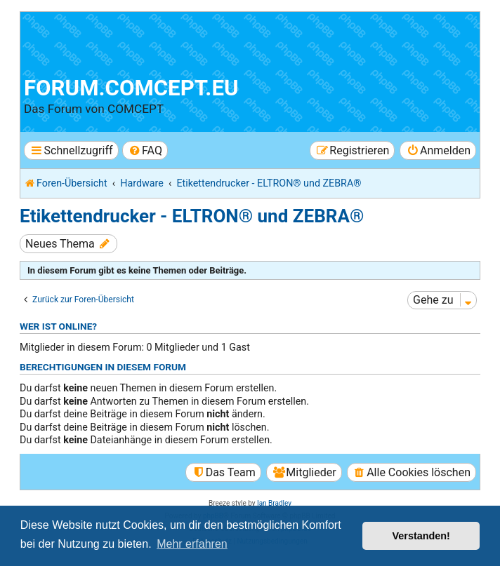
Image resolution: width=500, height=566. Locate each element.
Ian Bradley (274, 503)
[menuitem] (145, 150)
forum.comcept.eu (131, 88)
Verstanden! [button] (421, 535)
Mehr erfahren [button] (192, 544)
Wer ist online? (58, 326)
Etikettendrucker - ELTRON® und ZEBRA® (192, 216)
